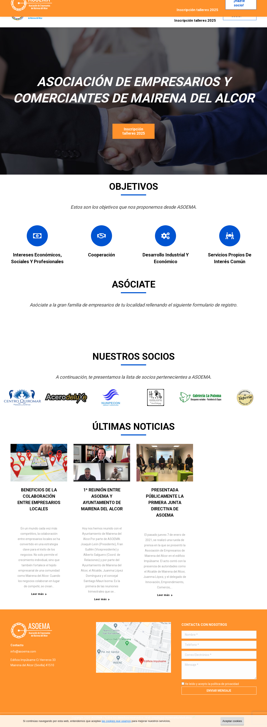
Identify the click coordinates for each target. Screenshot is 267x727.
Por (44, 515)
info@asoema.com (23, 651)
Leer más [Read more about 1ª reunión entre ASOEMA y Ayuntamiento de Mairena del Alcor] (102, 599)
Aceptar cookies (232, 721)
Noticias (30, 515)
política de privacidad (225, 684)
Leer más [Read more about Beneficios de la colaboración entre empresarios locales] (39, 594)
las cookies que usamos (116, 721)
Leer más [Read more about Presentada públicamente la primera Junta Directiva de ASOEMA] (165, 595)
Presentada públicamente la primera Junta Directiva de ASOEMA (165, 502)
